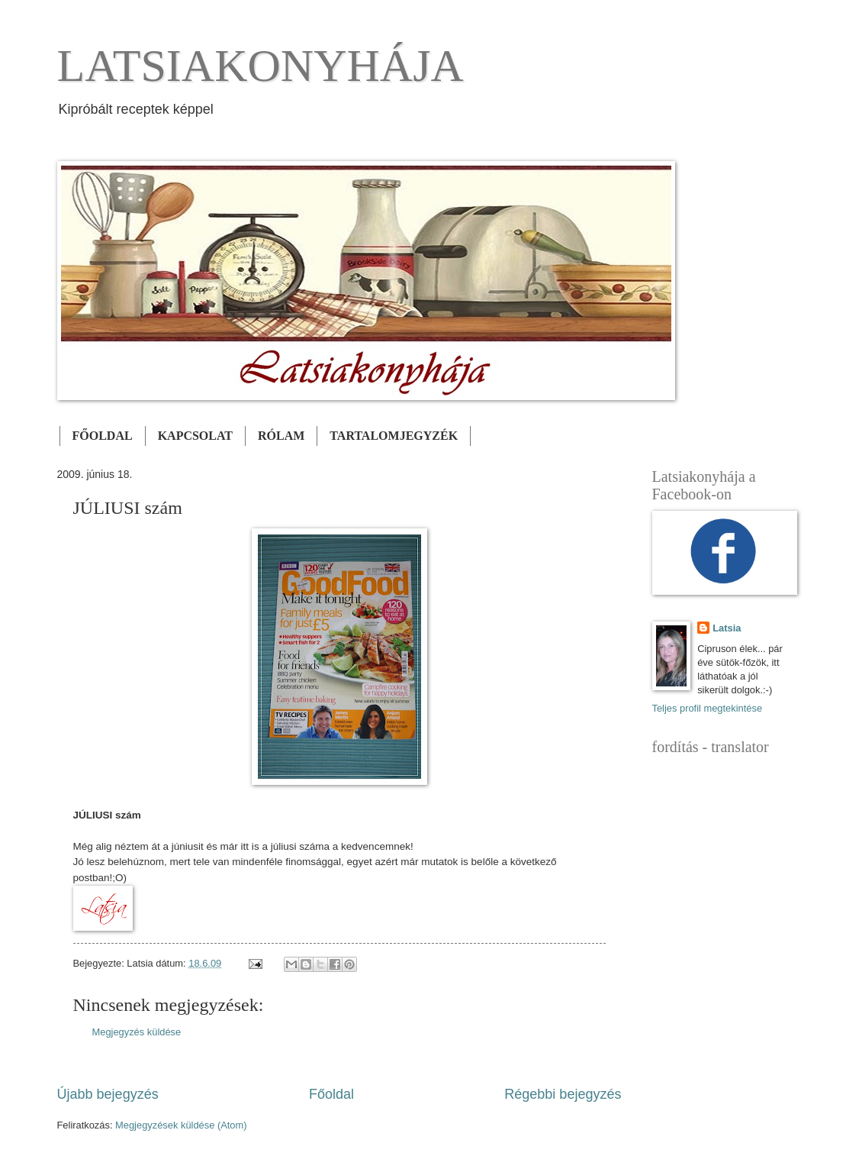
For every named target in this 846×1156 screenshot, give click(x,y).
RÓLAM (281, 435)
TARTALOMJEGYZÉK (394, 435)
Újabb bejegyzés (108, 1094)
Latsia (727, 628)
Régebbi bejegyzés (562, 1094)
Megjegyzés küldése (137, 1032)
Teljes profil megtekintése (707, 708)
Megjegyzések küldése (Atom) (180, 1125)
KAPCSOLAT (195, 435)
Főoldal (331, 1094)
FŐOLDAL (102, 435)
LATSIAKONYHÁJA (260, 65)
